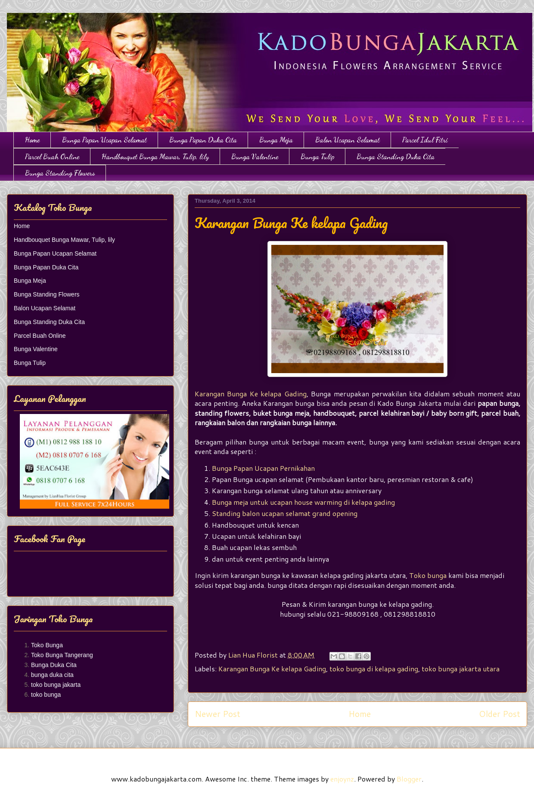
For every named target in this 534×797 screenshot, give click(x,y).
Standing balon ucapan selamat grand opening (284, 513)
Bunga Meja (276, 139)
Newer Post (217, 714)
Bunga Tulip (317, 156)
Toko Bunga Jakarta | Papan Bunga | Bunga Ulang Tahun (12, 22)
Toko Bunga (47, 645)
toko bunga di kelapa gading (373, 668)
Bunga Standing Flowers (60, 172)
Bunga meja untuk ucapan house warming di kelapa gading (303, 502)
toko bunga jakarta (56, 684)
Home (32, 139)
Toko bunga (428, 575)
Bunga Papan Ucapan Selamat (104, 139)
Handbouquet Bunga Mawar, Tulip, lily (155, 156)
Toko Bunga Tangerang (62, 655)
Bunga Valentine (254, 156)
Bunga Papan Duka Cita (203, 139)
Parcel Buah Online (52, 156)
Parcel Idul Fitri (425, 139)
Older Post (499, 714)
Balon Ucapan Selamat (347, 139)
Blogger (409, 779)
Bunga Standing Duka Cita (396, 156)
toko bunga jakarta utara (461, 668)
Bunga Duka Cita (54, 664)
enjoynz (342, 779)
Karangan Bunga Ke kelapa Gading (251, 393)
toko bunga (46, 694)
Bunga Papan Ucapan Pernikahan (263, 468)
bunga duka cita (52, 674)
